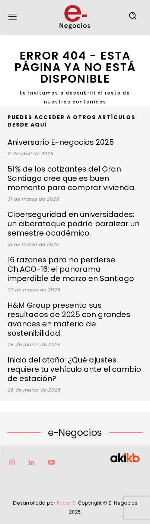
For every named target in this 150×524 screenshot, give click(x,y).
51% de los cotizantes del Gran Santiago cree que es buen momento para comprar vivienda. (71, 178)
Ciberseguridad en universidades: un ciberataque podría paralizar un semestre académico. (73, 223)
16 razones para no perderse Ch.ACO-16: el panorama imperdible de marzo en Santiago (70, 269)
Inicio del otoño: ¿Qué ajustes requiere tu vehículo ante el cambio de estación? (74, 369)
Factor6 (66, 503)
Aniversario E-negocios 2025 (60, 142)
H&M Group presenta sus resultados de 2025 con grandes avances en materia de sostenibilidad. (68, 319)
